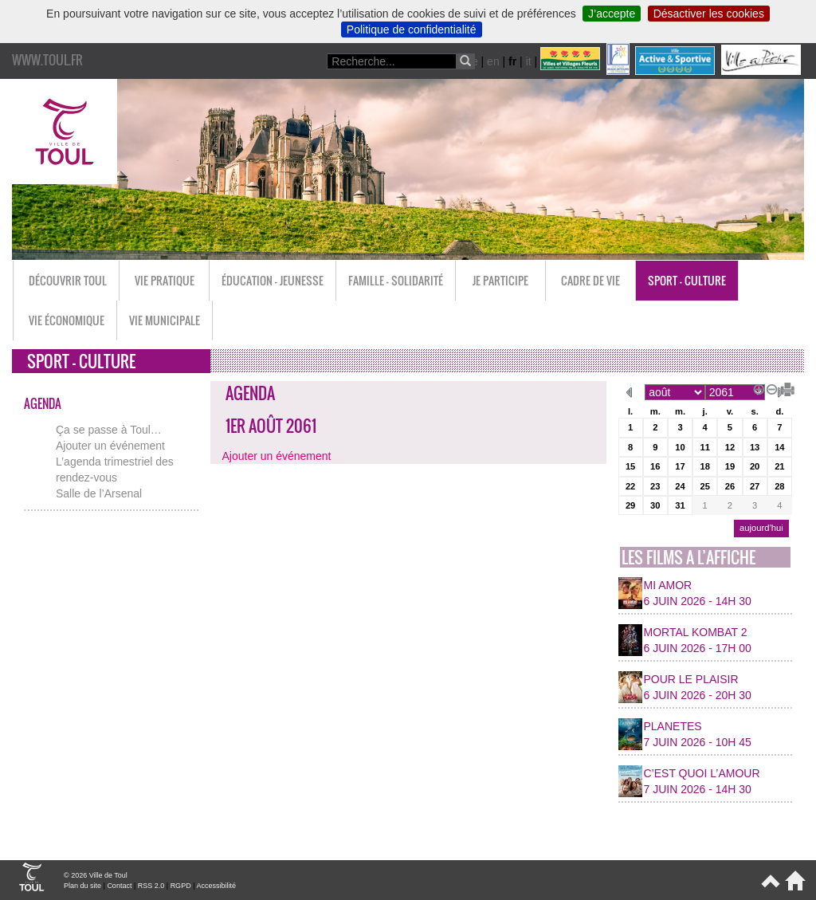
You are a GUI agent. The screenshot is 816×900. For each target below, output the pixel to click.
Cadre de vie (590, 280)
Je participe (500, 280)
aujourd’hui (761, 528)
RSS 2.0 (151, 886)
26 (730, 486)
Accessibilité (216, 886)
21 (779, 466)
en (493, 61)
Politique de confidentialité (412, 29)
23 (655, 486)
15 (630, 466)
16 (655, 466)
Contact (119, 886)
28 (779, 486)
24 (680, 486)
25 (704, 486)
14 (779, 447)
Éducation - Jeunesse (273, 280)
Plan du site (82, 886)
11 (704, 447)
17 (680, 466)
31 (680, 505)
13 (754, 447)
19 (730, 466)
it (529, 61)
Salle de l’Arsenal (99, 493)
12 (730, 447)
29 (630, 505)
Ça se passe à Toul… (109, 429)
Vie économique (66, 320)
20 (754, 466)
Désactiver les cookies (708, 13)
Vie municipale (164, 320)
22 (630, 486)
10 (680, 447)
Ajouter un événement (110, 445)
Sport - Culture (687, 280)
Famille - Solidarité (395, 280)
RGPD (181, 886)
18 (704, 466)
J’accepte (611, 13)
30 (655, 505)
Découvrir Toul (68, 280)
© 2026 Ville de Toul (96, 875)
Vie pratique (164, 280)
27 (754, 486)
